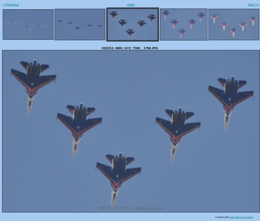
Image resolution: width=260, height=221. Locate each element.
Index (131, 5)
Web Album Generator (241, 217)
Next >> (253, 5)
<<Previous (11, 5)
